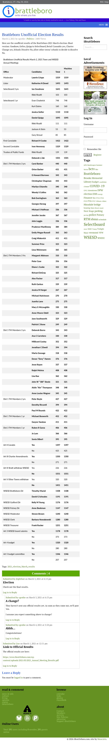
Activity (60, 715)
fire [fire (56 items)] (94, 198)
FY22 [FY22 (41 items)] (102, 198)
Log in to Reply (10, 592)
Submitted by (9, 579)
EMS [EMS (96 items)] (95, 193)
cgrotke (22, 597)
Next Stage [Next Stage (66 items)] (89, 211)
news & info (7, 694)
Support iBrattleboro (66, 721)
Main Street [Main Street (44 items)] (95, 208)
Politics (30, 38)
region (5, 702)
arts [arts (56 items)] (85, 165)
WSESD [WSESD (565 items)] (90, 237)
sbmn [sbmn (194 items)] (94, 219)
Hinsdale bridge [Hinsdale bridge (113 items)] (92, 204)
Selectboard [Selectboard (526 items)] (94, 224)
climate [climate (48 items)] (86, 186)
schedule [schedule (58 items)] (102, 219)
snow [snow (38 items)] (85, 229)
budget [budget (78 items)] (95, 181)
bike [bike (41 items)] (96, 169)
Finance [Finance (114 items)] (88, 197)
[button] (101, 24)
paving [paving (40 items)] (86, 215)
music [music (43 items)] (102, 208)
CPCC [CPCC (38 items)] (86, 190)
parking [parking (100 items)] (99, 211)
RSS (101, 2)
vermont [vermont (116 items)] (93, 232)
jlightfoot (20, 579)
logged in (18, 677)
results (31, 566)
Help (106, 2)
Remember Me (92, 149)
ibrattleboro (7, 704)
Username (89, 124)
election (17, 566)
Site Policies (62, 717)
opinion (5, 700)
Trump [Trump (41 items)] (94, 229)
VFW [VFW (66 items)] (101, 232)
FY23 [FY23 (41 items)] (85, 201)
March (24, 566)
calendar (61, 694)
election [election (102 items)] (88, 193)
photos (60, 698)
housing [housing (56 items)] (87, 208)
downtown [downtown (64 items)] (92, 190)
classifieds (61, 700)
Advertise (61, 719)
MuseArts (101, 739)
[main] (41, 357)
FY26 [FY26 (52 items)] (90, 201)
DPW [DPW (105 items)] (100, 190)
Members (61, 713)
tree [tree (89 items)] (90, 228)
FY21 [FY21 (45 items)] (98, 198)
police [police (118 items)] (92, 214)
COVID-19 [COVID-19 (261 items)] (97, 186)
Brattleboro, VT (9, 2)
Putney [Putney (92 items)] (100, 214)
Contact (60, 711)
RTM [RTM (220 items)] (87, 219)
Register (97, 154)
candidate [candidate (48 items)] (103, 182)
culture (5, 696)
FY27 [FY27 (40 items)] (94, 201)
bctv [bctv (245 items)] (92, 169)
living (5, 698)
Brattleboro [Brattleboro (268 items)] (92, 174)
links (59, 696)
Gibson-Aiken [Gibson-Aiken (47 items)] (101, 201)
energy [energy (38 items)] (100, 194)
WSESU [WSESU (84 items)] (101, 238)
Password (88, 136)
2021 (10, 566)
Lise (18, 643)
